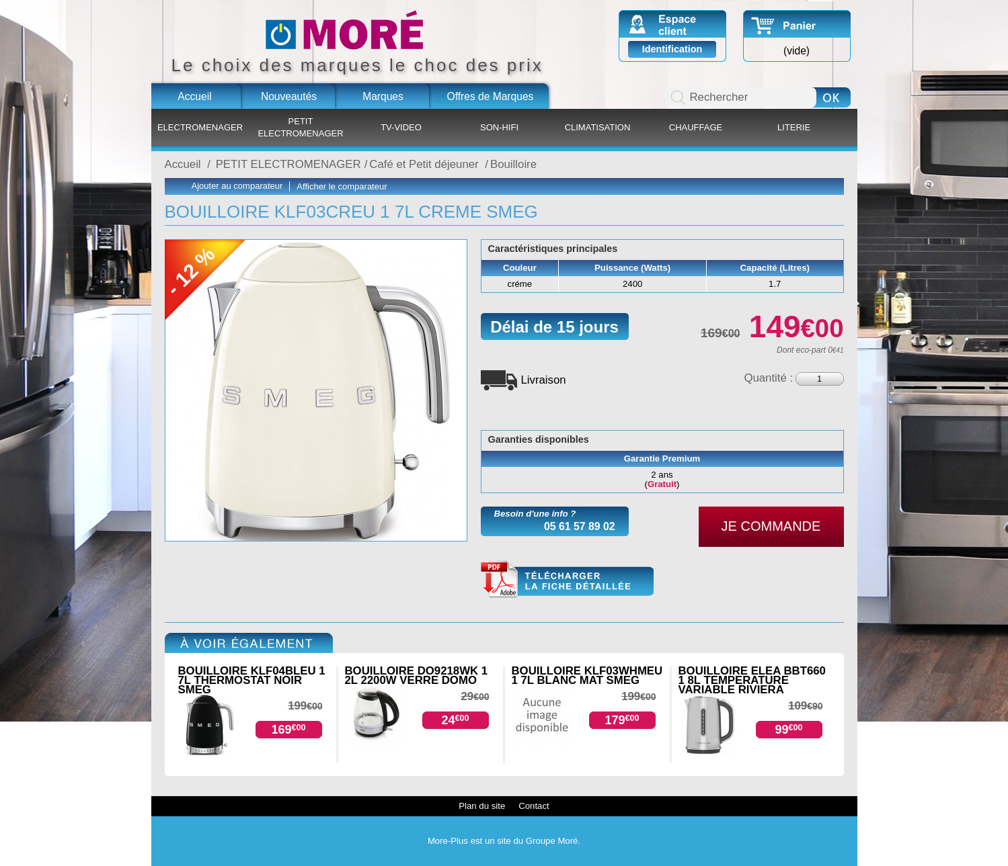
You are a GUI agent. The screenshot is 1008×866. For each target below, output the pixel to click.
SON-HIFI (499, 127)
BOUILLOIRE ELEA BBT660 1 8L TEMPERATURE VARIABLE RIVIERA (752, 680)
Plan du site (482, 806)
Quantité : (768, 378)
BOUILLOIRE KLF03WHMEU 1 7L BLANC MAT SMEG (587, 675)
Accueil (194, 96)
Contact (533, 806)
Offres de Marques (490, 96)
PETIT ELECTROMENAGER (300, 127)
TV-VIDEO (401, 127)
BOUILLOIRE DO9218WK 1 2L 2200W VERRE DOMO (416, 675)
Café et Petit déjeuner (425, 164)
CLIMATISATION (598, 127)
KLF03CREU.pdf (567, 579)
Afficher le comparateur (342, 186)
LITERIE (793, 127)
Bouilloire (513, 164)
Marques (382, 96)
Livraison (543, 380)
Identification (672, 49)
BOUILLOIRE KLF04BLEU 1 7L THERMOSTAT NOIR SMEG (251, 680)
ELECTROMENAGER (200, 127)
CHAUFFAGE (695, 127)
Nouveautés (289, 96)
